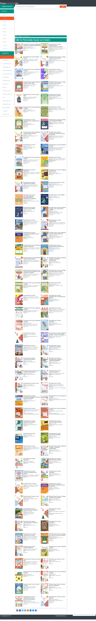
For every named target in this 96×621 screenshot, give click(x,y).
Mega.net (9, 4)
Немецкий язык (7, 68)
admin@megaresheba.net (60, 617)
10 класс (5, 47)
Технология (6, 85)
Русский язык (6, 58)
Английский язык (7, 65)
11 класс (5, 50)
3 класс (4, 23)
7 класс (4, 36)
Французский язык (7, 95)
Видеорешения (7, 8)
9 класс (4, 43)
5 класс (4, 30)
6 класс (4, 33)
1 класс (4, 16)
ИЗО (4, 99)
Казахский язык (7, 105)
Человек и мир (6, 92)
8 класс (4, 40)
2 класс (4, 20)
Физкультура (6, 115)
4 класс (4, 26)
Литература (6, 78)
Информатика (6, 82)
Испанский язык (7, 102)
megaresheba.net (5, 617)
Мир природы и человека (7, 111)
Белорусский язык (7, 75)
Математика (6, 62)
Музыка (5, 89)
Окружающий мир (7, 72)
